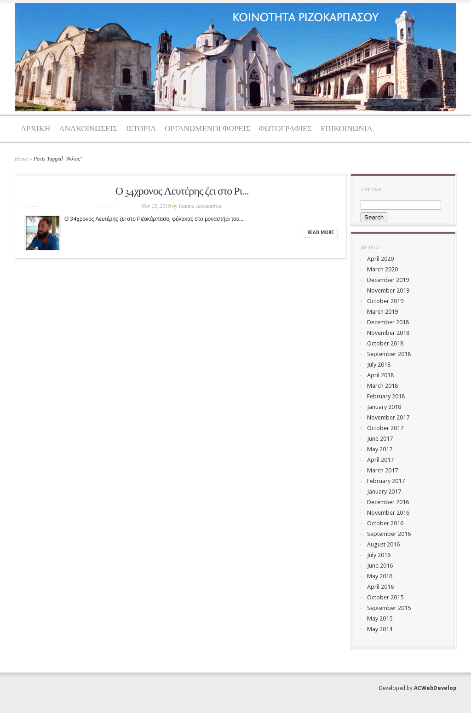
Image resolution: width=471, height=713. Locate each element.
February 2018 (386, 396)
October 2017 (385, 428)
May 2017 (379, 449)
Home (21, 158)
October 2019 (385, 301)
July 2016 (379, 555)
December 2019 (388, 279)
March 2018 (382, 385)
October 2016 (385, 523)
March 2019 (382, 311)
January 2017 (384, 491)
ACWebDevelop (435, 688)
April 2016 (380, 586)
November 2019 (388, 290)
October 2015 (385, 597)
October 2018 (385, 343)
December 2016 (388, 502)
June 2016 (380, 565)
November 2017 (388, 417)
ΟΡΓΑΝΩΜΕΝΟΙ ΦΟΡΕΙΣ (207, 129)
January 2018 (384, 406)
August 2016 (383, 544)
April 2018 (380, 375)
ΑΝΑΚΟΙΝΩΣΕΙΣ (88, 129)
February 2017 (386, 480)
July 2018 (379, 364)
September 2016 (389, 533)
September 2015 (389, 607)
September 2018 (389, 354)
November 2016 (388, 512)
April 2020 (380, 258)
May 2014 (379, 629)
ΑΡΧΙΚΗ (35, 129)
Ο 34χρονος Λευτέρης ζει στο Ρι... (182, 192)
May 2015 (379, 618)
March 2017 (382, 470)
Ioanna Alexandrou (200, 206)
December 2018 (388, 322)
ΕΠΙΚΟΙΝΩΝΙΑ (347, 129)
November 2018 (388, 332)
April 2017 (380, 459)
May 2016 (379, 576)
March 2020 (382, 269)
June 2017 (380, 438)
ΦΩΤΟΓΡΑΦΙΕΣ (285, 129)
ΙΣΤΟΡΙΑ (141, 129)
